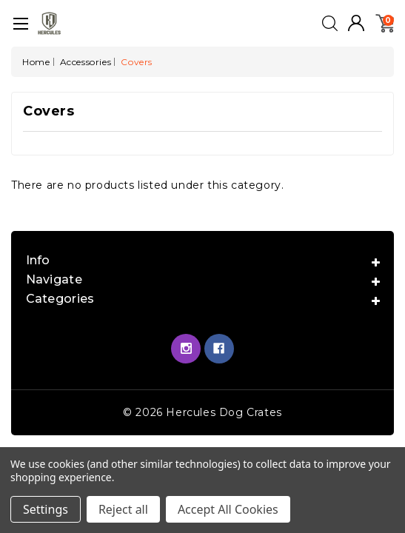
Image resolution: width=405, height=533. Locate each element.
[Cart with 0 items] (384, 22)
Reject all (123, 509)
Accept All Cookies (228, 509)
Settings (45, 509)
